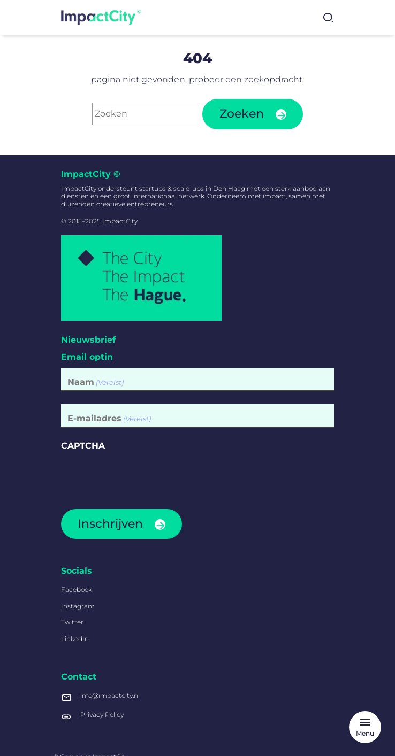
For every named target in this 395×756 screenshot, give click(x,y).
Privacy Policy (92, 716)
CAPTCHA (83, 446)
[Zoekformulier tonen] (328, 18)
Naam (95, 382)
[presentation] (142, 476)
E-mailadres (109, 418)
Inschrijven (110, 523)
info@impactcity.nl (100, 697)
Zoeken (241, 113)
